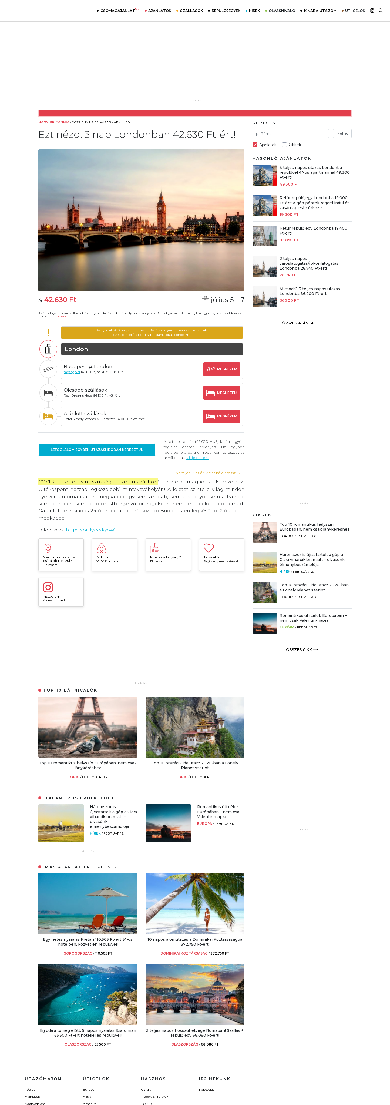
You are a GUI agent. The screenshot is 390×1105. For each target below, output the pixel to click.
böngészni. (182, 335)
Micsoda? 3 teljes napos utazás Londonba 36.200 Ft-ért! (310, 291)
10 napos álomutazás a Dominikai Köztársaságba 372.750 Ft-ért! (194, 942)
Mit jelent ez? (198, 458)
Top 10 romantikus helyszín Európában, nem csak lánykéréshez (88, 765)
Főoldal (30, 1089)
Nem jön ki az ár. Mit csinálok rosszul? (208, 473)
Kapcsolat (206, 1089)
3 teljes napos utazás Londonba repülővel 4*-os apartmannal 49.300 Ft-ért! (315, 172)
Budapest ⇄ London (88, 367)
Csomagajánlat (120, 10)
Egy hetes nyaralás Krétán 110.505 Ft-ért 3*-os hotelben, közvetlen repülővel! (88, 942)
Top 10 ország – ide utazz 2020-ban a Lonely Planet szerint (195, 765)
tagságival (72, 372)
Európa (205, 824)
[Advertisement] (141, 647)
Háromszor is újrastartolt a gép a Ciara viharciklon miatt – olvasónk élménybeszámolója (113, 816)
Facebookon (58, 316)
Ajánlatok (159, 10)
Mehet (342, 133)
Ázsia (87, 1096)
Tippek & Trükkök (154, 1096)
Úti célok (355, 10)
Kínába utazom (320, 10)
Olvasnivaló (282, 10)
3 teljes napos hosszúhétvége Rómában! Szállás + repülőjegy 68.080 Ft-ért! (195, 1033)
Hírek (254, 10)
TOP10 (74, 777)
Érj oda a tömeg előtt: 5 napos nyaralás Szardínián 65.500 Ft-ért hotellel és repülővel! (87, 1033)
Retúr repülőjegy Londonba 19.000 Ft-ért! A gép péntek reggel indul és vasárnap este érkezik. (314, 202)
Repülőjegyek (226, 10)
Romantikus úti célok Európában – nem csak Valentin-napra (219, 811)
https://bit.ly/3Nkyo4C (91, 530)
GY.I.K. (146, 1089)
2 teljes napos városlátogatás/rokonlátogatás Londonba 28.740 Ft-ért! (309, 263)
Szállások (191, 10)
